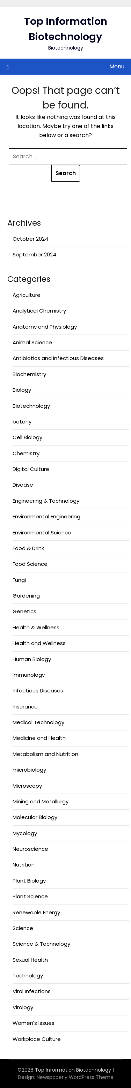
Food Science (30, 564)
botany (22, 421)
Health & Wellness (36, 627)
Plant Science (30, 896)
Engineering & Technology (46, 500)
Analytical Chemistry (39, 310)
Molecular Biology (35, 817)
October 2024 (30, 238)
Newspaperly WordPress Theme (75, 1077)
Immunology (29, 674)
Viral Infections (32, 991)
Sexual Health (30, 959)
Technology (28, 975)
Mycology (25, 833)
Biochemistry (29, 374)
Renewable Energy (36, 912)
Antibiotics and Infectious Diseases (58, 358)
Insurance (25, 706)
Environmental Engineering (46, 516)
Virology (23, 1007)
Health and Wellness (39, 643)
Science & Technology (41, 943)
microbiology (29, 769)
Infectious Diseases (38, 690)
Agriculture (27, 295)
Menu (116, 66)
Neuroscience (30, 849)
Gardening (26, 595)
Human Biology (32, 659)
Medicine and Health (39, 738)
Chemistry (26, 453)
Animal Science (32, 342)
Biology (22, 389)
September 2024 (34, 254)
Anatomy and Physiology (45, 326)
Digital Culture (31, 469)
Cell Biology (27, 437)
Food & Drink (28, 548)
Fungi (19, 580)
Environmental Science (42, 532)
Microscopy (27, 785)
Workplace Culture (37, 1039)
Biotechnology (31, 406)
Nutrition (24, 864)
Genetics (24, 611)
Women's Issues (33, 1023)
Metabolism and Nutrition (45, 754)
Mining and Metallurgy (40, 801)
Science (23, 928)
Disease (23, 484)
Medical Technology (38, 722)
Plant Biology (29, 880)
